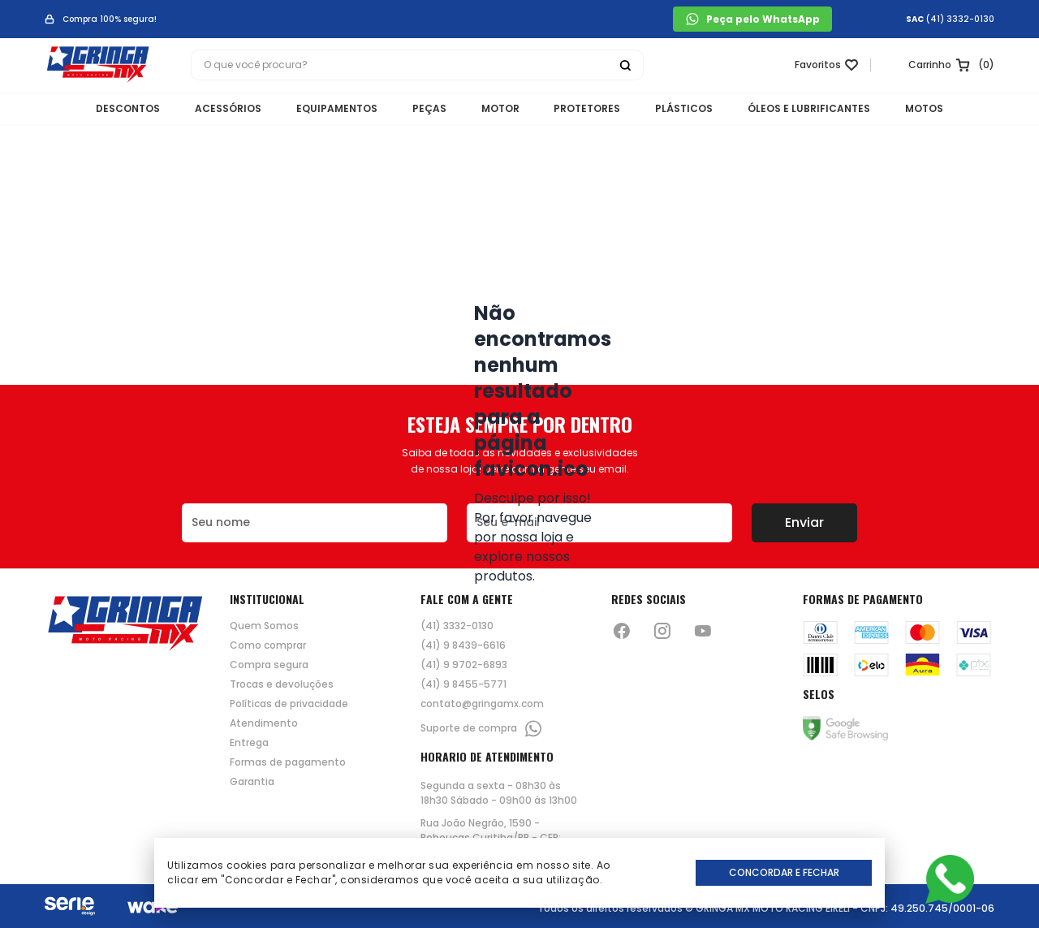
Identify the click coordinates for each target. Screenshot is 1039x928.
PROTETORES (594, 110)
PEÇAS (423, 110)
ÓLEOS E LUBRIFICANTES (829, 110)
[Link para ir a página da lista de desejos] (820, 67)
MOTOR (500, 110)
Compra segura (269, 665)
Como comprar (268, 645)
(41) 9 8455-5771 (463, 684)
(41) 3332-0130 (960, 19)
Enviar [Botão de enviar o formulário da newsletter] (804, 522)
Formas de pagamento (288, 762)
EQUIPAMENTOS (323, 110)
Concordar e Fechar (784, 872)
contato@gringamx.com (482, 704)
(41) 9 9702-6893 (463, 665)
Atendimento (264, 723)
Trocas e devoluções (282, 684)
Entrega (249, 743)
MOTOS (951, 110)
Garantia (252, 782)
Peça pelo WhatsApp (752, 19)
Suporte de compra (481, 729)
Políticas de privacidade (289, 704)
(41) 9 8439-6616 (463, 645)
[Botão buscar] (625, 67)
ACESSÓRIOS (208, 110)
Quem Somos (264, 626)
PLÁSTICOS (697, 110)
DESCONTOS (102, 110)
